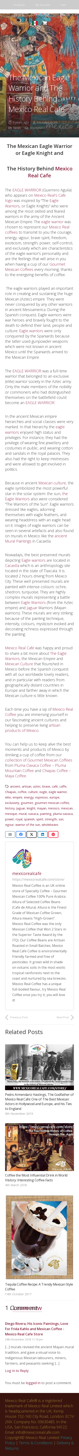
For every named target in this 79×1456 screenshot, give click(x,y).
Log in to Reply (17, 1370)
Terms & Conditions (36, 1442)
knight (31, 808)
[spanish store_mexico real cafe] (35, 23)
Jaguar (32, 607)
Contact (18, 14)
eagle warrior (52, 221)
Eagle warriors (31, 330)
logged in (33, 1383)
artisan (26, 786)
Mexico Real (41, 14)
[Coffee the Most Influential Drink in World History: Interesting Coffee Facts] (39, 1147)
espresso (41, 797)
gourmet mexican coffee (52, 803)
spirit (39, 819)
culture (33, 792)
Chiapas (10, 792)
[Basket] (44, 23)
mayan (41, 808)
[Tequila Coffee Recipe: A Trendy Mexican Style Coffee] (39, 1237)
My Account (42, 5)
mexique (11, 814)
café (55, 786)
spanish (29, 819)
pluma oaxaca (63, 814)
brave (46, 786)
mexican (67, 808)
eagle (43, 792)
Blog (62, 14)
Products (19, 5)
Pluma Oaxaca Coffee (32, 765)
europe (54, 797)
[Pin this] (53, 834)
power (9, 819)
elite (8, 797)
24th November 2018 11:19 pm (24, 1339)
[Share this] (21, 834)
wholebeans (50, 825)
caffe (62, 786)
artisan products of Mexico (32, 728)
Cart (63, 5)
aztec (37, 786)
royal (19, 819)
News (17, 128)
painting (45, 814)
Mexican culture (52, 482)
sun (61, 819)
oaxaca (33, 814)
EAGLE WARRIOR (26, 189)
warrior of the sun (27, 825)
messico (53, 808)
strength (51, 819)
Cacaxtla (12, 565)
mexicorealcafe (47, 122)
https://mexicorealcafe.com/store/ (38, 879)
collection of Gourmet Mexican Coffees (38, 760)
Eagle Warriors (33, 602)
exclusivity (12, 803)
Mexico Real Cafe (50, 172)
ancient (15, 786)
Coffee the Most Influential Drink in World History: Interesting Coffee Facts (36, 1177)
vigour (9, 825)
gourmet (27, 803)
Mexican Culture (19, 663)
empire (17, 797)
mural (23, 814)
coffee (22, 792)
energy (28, 797)
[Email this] (10, 834)
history (10, 808)
